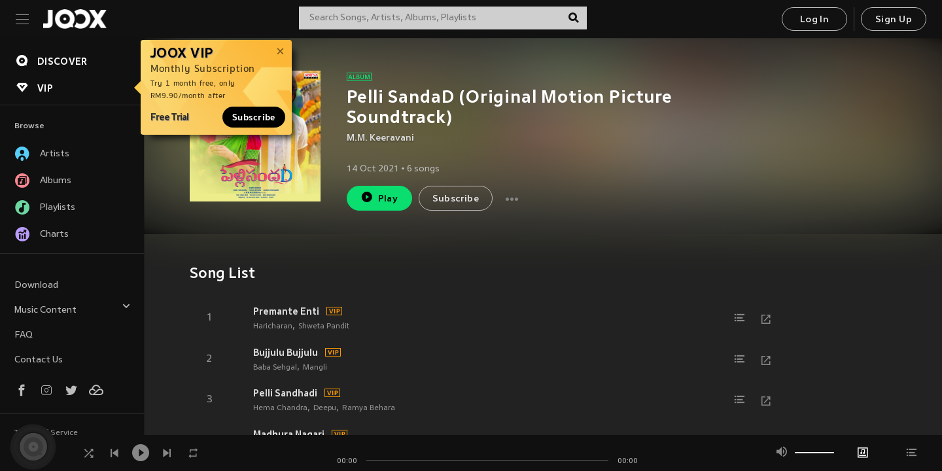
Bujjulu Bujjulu (285, 352)
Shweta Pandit (323, 326)
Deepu (324, 408)
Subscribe (253, 117)
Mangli (315, 368)
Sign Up (893, 20)
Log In (814, 20)
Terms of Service (46, 433)
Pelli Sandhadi (285, 393)
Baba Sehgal (275, 368)
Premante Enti (286, 311)
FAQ (23, 335)
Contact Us (38, 360)
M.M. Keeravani (380, 138)
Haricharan (272, 326)
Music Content (72, 308)
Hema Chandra (280, 408)
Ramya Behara (368, 408)
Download (36, 285)
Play (379, 197)
